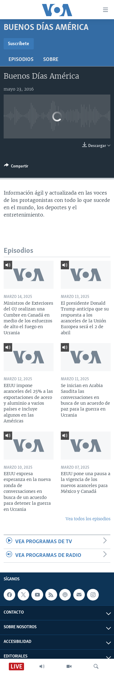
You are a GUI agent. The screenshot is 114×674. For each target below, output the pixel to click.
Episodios (21, 60)
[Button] (16, 167)
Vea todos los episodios (88, 519)
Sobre (50, 60)
